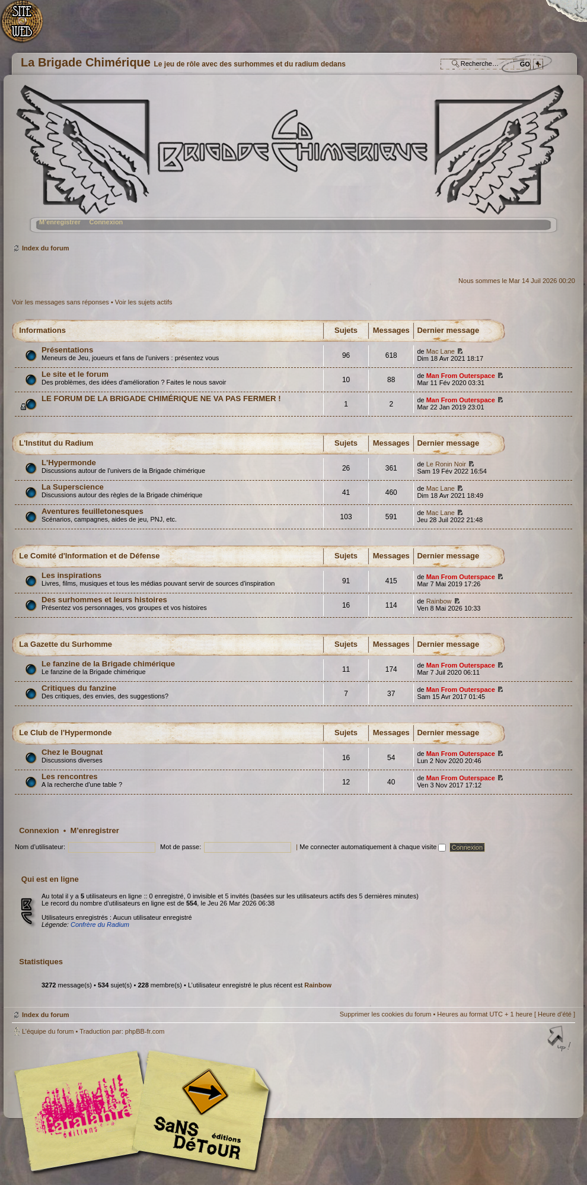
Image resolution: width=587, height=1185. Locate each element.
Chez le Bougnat (72, 752)
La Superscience (73, 486)
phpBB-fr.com (145, 1031)
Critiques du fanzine (79, 688)
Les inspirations (71, 575)
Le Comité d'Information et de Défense (89, 555)
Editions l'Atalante (145, 1111)
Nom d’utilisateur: (40, 846)
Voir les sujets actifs (144, 302)
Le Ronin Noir (446, 464)
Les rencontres (70, 776)
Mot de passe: (180, 846)
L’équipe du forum (48, 1031)
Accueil (28, 27)
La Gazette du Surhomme (65, 644)
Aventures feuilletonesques (92, 511)
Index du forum (292, 163)
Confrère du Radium (100, 924)
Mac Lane (440, 351)
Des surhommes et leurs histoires (104, 599)
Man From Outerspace (460, 375)
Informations (42, 330)
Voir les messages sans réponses (60, 302)
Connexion (106, 221)
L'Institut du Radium (56, 443)
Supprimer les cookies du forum (386, 1014)
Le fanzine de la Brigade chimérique (108, 663)
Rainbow (439, 601)
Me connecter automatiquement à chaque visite (372, 846)
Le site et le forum (75, 374)
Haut (560, 1039)
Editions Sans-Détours (198, 1112)
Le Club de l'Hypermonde (65, 732)
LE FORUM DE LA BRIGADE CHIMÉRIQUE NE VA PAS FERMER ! (161, 398)
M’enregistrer (60, 221)
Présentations (67, 349)
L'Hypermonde (69, 462)
